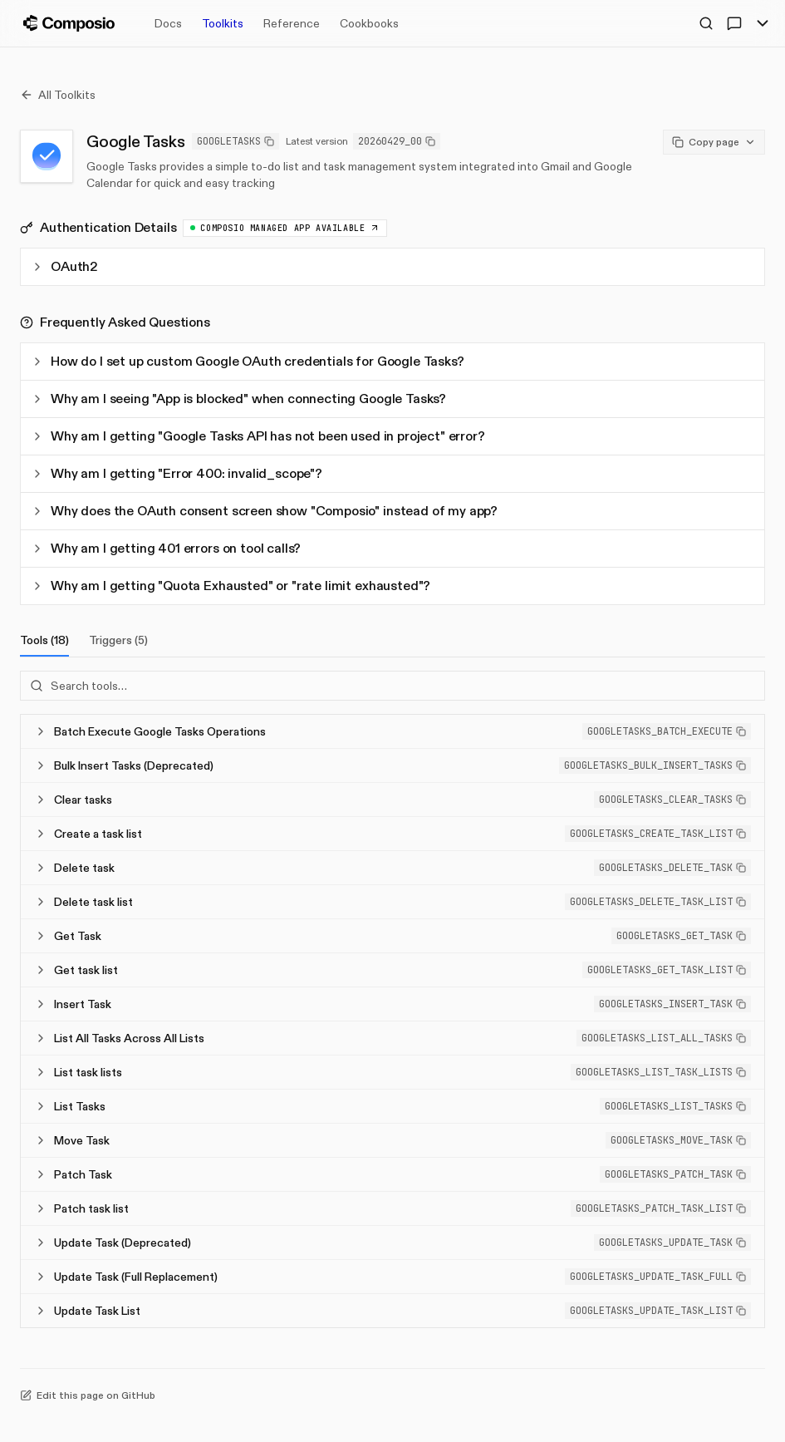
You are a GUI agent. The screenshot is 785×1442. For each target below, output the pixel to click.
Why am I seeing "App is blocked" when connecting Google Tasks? (238, 398)
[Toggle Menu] (762, 23)
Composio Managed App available (285, 228)
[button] (666, 731)
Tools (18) (44, 644)
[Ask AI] (734, 23)
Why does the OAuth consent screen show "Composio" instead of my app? (264, 511)
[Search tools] (392, 686)
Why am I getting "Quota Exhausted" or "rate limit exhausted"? (230, 585)
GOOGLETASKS (235, 141)
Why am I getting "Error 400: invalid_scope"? (176, 473)
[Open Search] (706, 23)
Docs (168, 23)
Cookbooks (369, 23)
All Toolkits (58, 94)
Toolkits (222, 23)
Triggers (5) (118, 639)
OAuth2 (64, 266)
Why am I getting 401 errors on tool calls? (166, 548)
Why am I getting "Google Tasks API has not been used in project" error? (258, 436)
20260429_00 (396, 141)
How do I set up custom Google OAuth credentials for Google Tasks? (247, 361)
